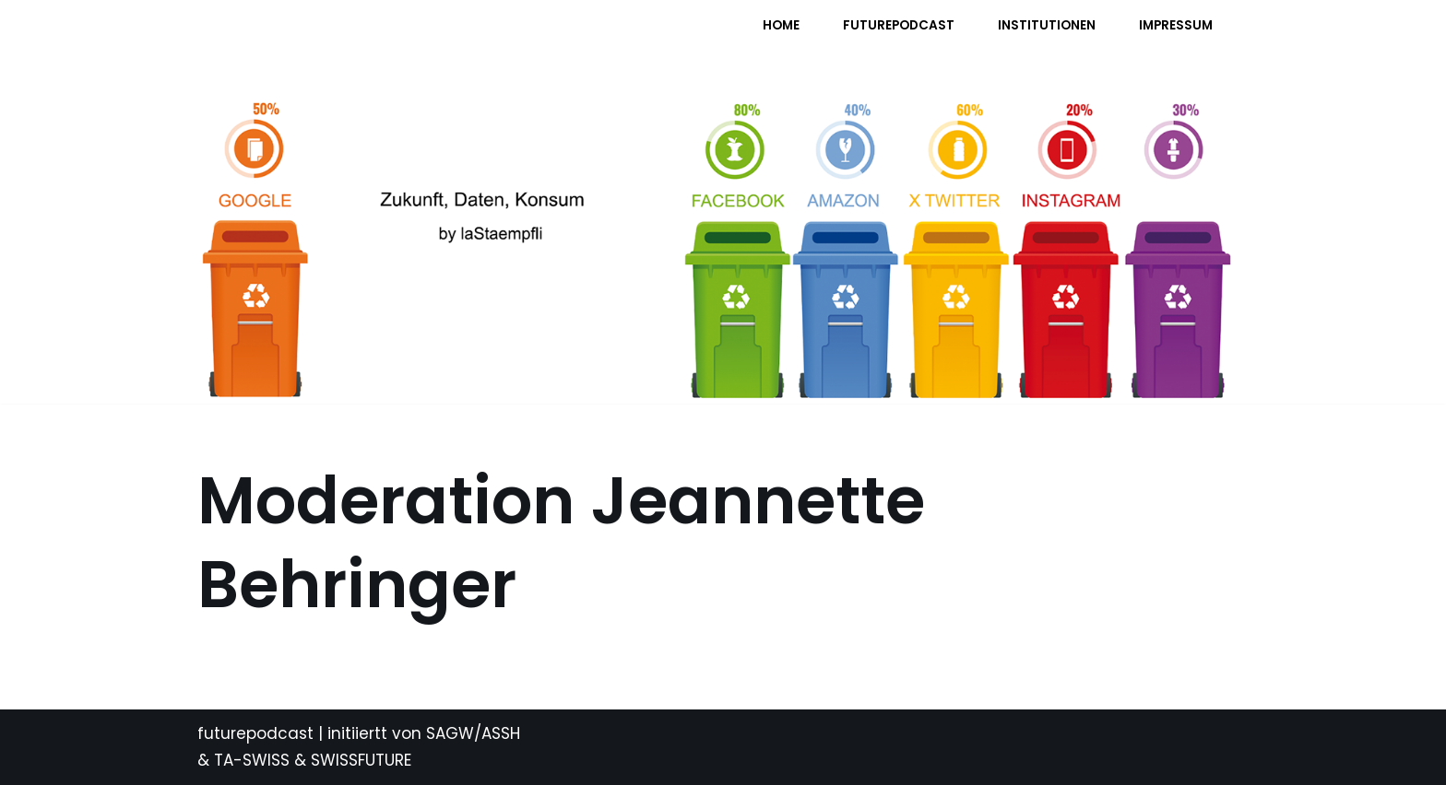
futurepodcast (255, 733)
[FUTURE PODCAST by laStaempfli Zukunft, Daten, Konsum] (380, 37)
